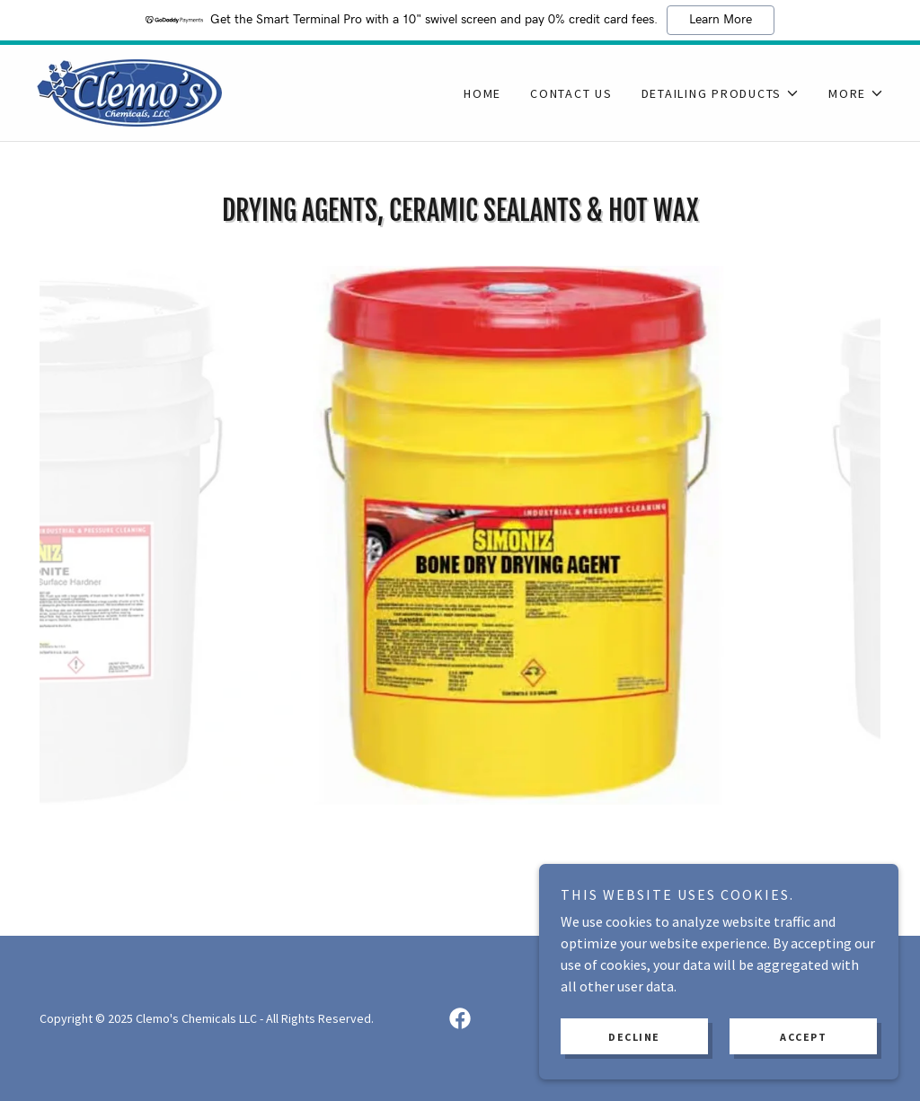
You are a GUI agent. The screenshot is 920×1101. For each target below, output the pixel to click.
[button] (721, 93)
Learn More (720, 19)
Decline (634, 1037)
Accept (803, 1037)
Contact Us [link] (571, 93)
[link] (129, 91)
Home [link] (482, 93)
